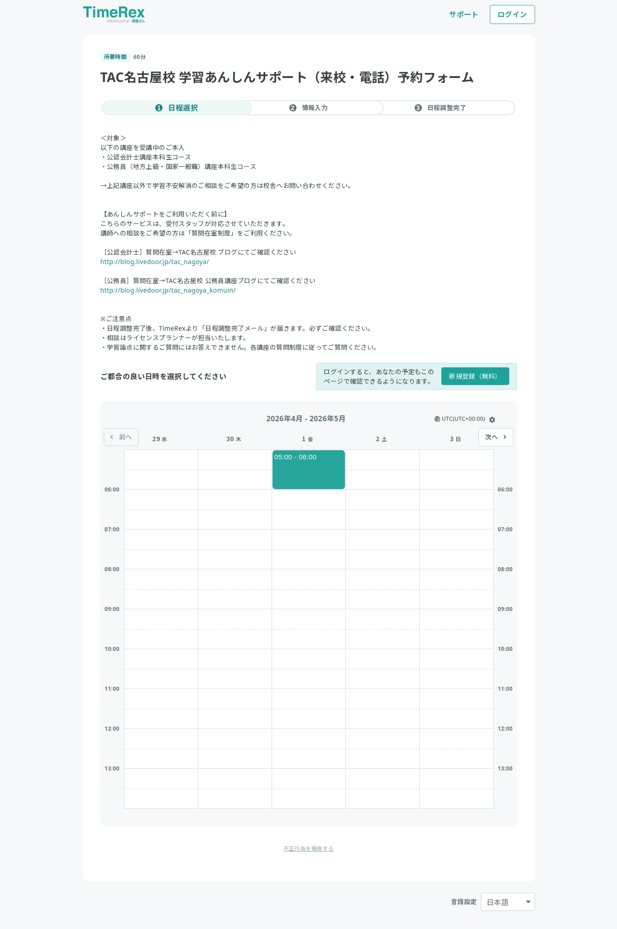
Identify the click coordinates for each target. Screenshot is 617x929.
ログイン (512, 14)
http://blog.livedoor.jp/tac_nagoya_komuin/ (168, 290)
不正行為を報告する (308, 848)
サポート (464, 14)
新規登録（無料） (475, 376)
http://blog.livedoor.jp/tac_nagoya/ (154, 261)
